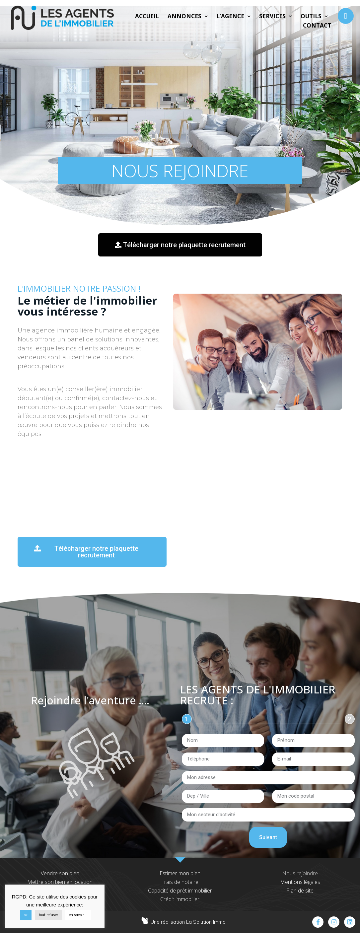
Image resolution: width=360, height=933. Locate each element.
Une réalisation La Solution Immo (188, 922)
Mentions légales (300, 882)
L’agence (233, 16)
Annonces (188, 16)
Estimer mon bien (180, 873)
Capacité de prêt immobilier (180, 890)
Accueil (147, 16)
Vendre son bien (60, 873)
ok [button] (26, 914)
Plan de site (300, 890)
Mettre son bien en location (60, 882)
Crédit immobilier (179, 899)
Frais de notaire (179, 882)
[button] (180, 244)
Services (275, 16)
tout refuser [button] (48, 914)
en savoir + (78, 914)
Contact (317, 25)
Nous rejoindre (300, 873)
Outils (314, 16)
